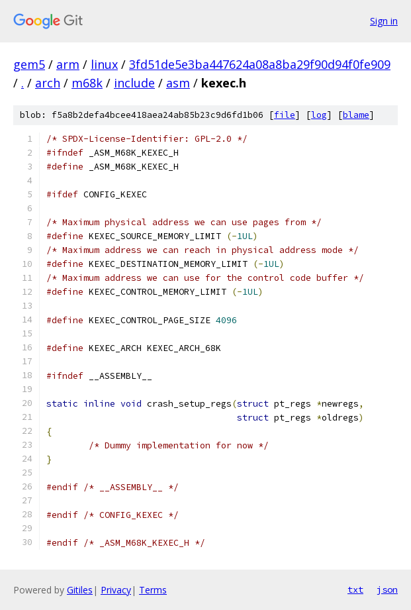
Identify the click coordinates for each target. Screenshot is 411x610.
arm (67, 64)
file (284, 115)
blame (356, 115)
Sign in (384, 21)
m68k (87, 83)
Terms (153, 590)
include (134, 83)
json (387, 589)
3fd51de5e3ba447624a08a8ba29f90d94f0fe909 (259, 64)
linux (104, 64)
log (319, 115)
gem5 (29, 64)
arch (47, 83)
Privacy (116, 590)
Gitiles (80, 590)
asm (178, 83)
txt (355, 589)
